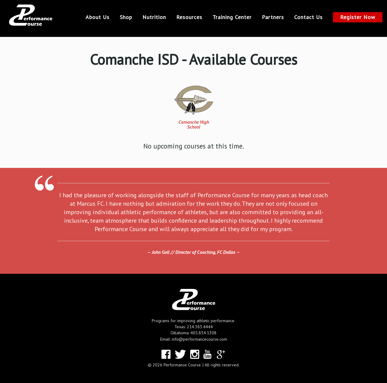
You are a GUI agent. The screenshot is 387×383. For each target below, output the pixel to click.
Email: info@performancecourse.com (193, 339)
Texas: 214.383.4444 (193, 326)
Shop (126, 17)
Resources (189, 17)
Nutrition (154, 17)
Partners (273, 17)
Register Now (357, 17)
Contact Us (308, 17)
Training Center (232, 17)
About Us (97, 17)
